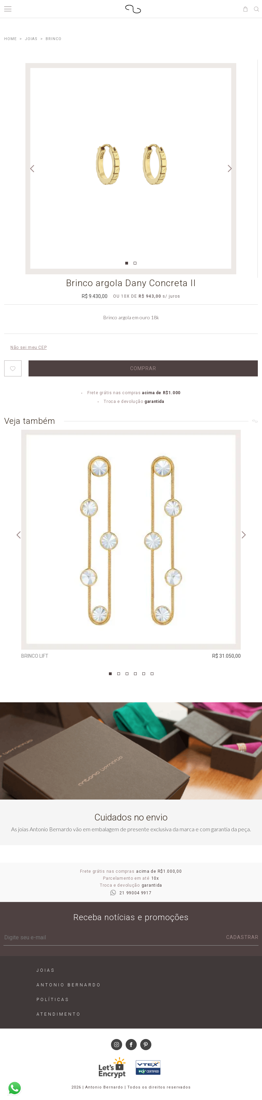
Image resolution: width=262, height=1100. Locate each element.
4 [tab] (135, 673)
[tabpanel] (130, 168)
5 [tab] (143, 673)
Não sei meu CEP (28, 347)
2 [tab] (135, 263)
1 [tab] (126, 263)
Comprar (143, 368)
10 (125, 296)
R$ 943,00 (149, 296)
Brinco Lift (34, 656)
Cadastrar (242, 937)
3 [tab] (127, 673)
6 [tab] (152, 673)
